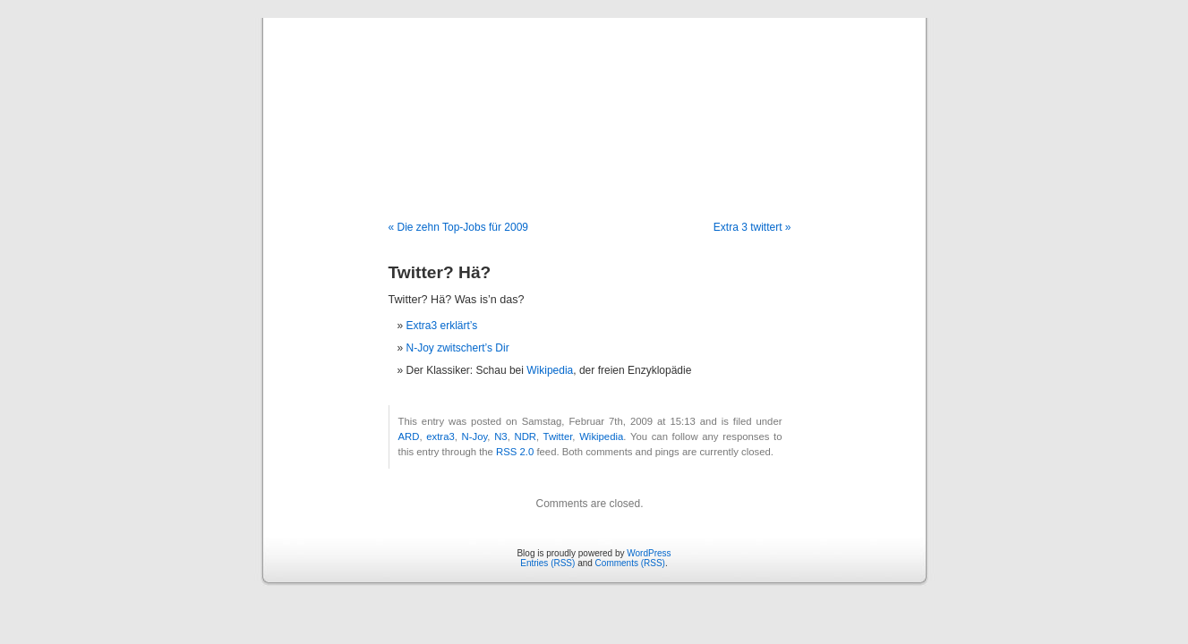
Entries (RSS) (547, 563)
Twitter (558, 436)
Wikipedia (549, 370)
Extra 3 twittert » (752, 227)
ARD (409, 436)
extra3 (440, 436)
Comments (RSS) (630, 563)
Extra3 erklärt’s (442, 325)
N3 (500, 436)
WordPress (649, 553)
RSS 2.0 (515, 451)
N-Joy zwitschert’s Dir (457, 348)
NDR (525, 436)
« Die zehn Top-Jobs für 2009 (459, 227)
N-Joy (475, 436)
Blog (594, 100)
